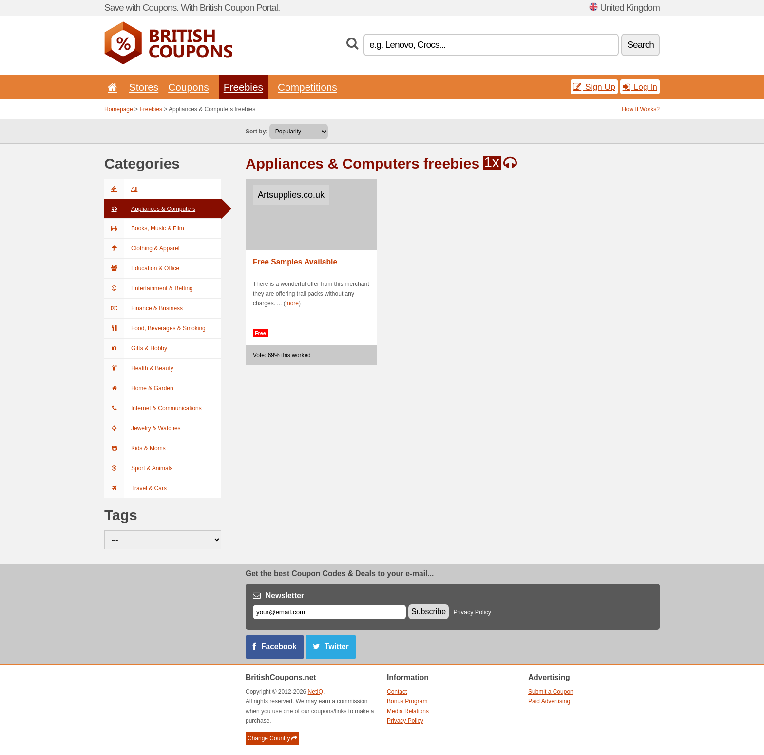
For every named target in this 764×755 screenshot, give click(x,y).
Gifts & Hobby (135, 348)
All (120, 189)
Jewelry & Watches (142, 428)
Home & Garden (138, 388)
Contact (397, 691)
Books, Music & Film (144, 228)
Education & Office (141, 268)
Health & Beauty (138, 368)
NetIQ (315, 691)
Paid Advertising (549, 701)
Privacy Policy (473, 612)
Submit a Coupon (550, 691)
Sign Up (594, 87)
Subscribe (428, 611)
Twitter (337, 646)
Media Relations (408, 711)
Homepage (118, 109)
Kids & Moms (135, 448)
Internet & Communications (153, 408)
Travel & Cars (135, 488)
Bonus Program (407, 701)
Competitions (307, 87)
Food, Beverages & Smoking (155, 328)
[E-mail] (329, 612)
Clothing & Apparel (141, 248)
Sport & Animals (138, 468)
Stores (143, 87)
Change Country (272, 738)
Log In (640, 87)
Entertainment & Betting (148, 288)
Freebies (243, 87)
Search (640, 44)
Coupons (188, 87)
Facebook (279, 646)
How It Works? (641, 109)
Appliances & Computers (149, 209)
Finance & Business (143, 308)
